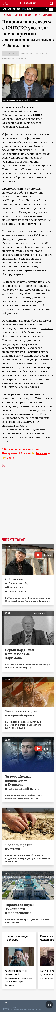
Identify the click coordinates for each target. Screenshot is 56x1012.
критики (47, 328)
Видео (28, 14)
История (34, 53)
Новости (7, 14)
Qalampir (22, 126)
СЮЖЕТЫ (47, 14)
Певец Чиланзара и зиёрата (16, 937)
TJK (14, 9)
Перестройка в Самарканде (14, 58)
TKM (19, 9)
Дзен (9, 457)
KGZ (9, 9)
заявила (23, 418)
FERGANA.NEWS (28, 3)
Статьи (18, 14)
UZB (24, 9)
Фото (37, 14)
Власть (43, 53)
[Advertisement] (28, 507)
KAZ (4, 9)
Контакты (7, 1002)
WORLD (30, 9)
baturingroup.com (30, 1009)
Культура (24, 53)
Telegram (41, 453)
